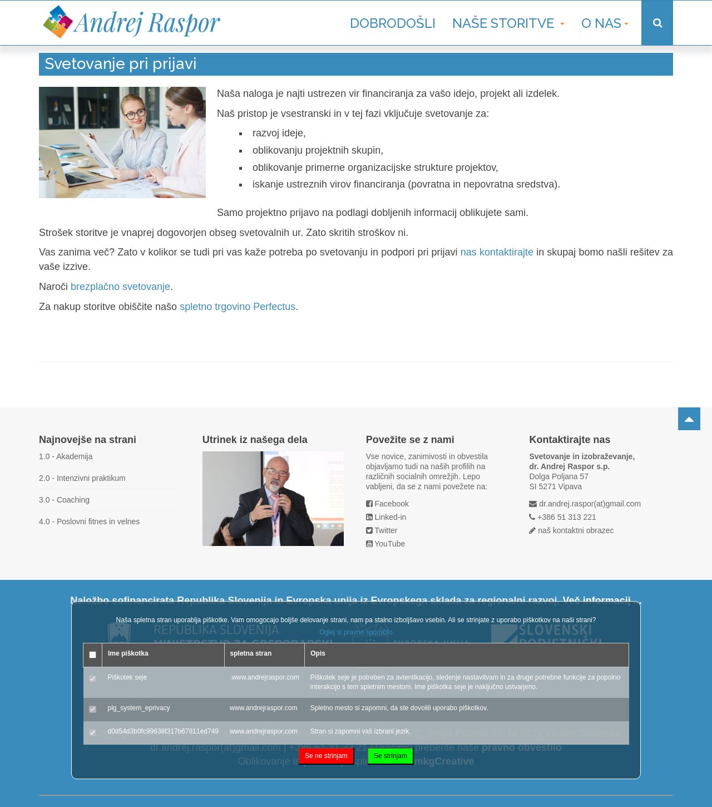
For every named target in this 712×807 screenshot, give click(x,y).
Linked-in (391, 517)
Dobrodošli (393, 23)
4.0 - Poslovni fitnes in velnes (89, 521)
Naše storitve (508, 23)
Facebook (392, 503)
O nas (605, 23)
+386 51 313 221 (566, 517)
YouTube (389, 543)
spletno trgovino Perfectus (237, 306)
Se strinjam (390, 756)
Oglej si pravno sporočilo (355, 632)
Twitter (385, 530)
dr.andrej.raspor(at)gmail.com (590, 503)
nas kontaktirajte (497, 252)
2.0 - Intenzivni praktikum (82, 478)
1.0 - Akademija (66, 456)
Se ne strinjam (326, 756)
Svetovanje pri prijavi (120, 64)
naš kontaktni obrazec (576, 530)
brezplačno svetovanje (120, 286)
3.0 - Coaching (64, 499)
